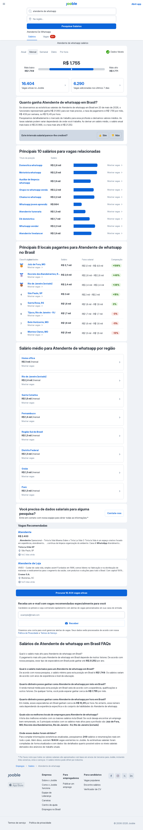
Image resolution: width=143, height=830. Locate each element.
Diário (54, 52)
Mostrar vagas (115, 165)
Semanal (44, 52)
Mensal (32, 52)
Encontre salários (92, 784)
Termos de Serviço (48, 633)
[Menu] (4, 4)
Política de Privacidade (28, 633)
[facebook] (111, 776)
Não (115, 135)
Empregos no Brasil (51, 809)
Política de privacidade (40, 822)
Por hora (64, 52)
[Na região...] (71, 19)
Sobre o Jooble (49, 780)
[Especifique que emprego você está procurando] (71, 11)
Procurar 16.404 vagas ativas (71, 592)
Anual (23, 52)
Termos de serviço (17, 822)
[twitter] (124, 776)
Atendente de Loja (29, 563)
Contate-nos (114, 513)
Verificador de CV (92, 789)
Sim (103, 135)
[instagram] (118, 776)
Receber (71, 623)
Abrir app (136, 4)
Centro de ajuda (49, 804)
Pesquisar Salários (72, 26)
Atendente (24, 532)
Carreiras (46, 800)
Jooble (131, 823)
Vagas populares (92, 780)
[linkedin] (131, 776)
